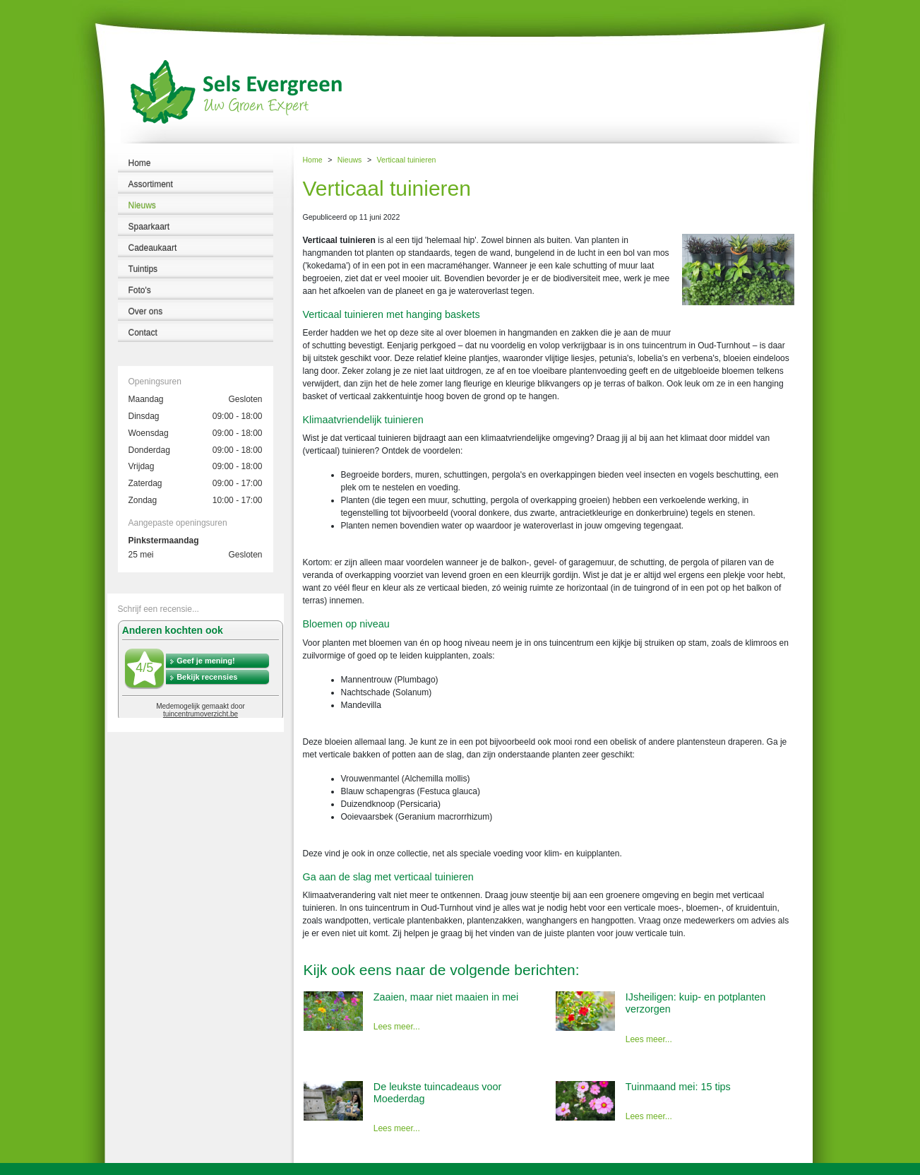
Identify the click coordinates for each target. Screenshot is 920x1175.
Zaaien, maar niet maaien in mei (446, 997)
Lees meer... (397, 1027)
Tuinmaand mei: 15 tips (678, 1086)
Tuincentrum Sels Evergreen (49, 1168)
